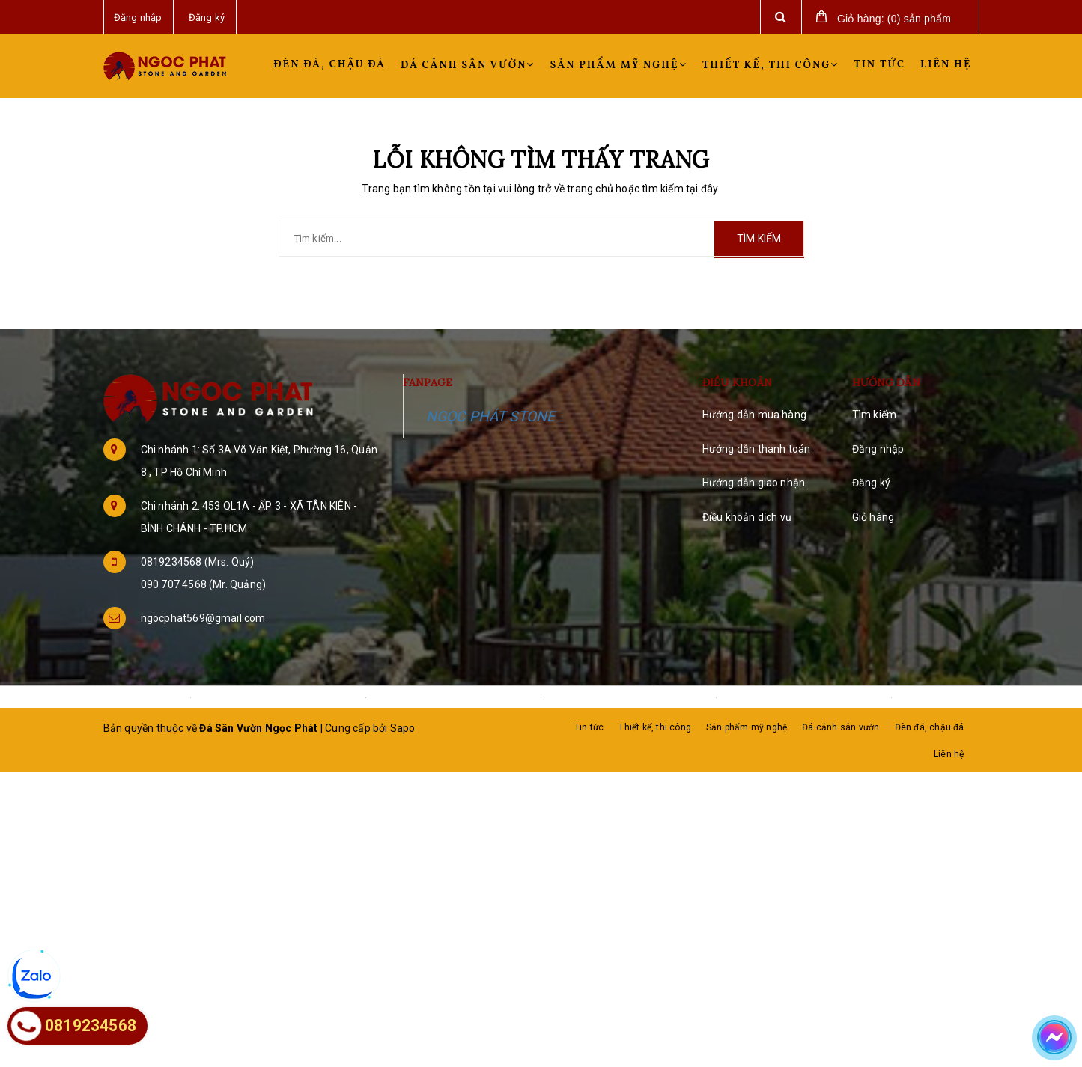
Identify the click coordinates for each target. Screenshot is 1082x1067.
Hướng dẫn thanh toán (756, 449)
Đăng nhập (878, 449)
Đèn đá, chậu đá (329, 65)
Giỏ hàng (873, 517)
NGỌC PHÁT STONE (491, 416)
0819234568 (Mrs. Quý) (198, 562)
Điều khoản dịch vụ (747, 517)
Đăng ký (871, 483)
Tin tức (879, 65)
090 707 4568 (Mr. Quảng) (204, 584)
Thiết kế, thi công (770, 65)
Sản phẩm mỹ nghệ (618, 65)
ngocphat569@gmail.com (203, 618)
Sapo (403, 728)
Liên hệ (945, 65)
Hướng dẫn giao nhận (754, 483)
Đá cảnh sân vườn (468, 65)
